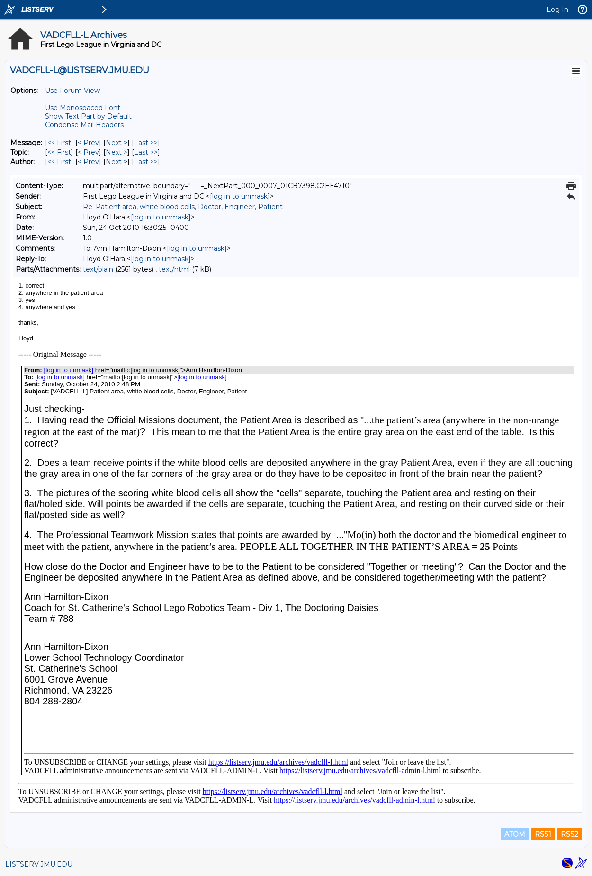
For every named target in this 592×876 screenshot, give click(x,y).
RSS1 (543, 834)
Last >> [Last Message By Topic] (146, 152)
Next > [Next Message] (116, 142)
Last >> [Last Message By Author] (146, 161)
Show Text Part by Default (88, 116)
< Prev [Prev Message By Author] (88, 161)
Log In (557, 9)
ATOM (514, 834)
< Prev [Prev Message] (88, 142)
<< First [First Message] (59, 142)
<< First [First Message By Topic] (59, 152)
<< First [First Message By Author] (59, 161)
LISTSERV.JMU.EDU (38, 864)
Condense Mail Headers (84, 124)
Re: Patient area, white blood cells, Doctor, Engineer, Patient (183, 206)
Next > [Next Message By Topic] (116, 152)
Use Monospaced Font (82, 107)
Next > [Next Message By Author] (116, 161)
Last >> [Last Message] (146, 142)
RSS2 (569, 834)
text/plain (98, 269)
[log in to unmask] (240, 196)
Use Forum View (72, 90)
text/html (174, 269)
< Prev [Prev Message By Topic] (88, 152)
